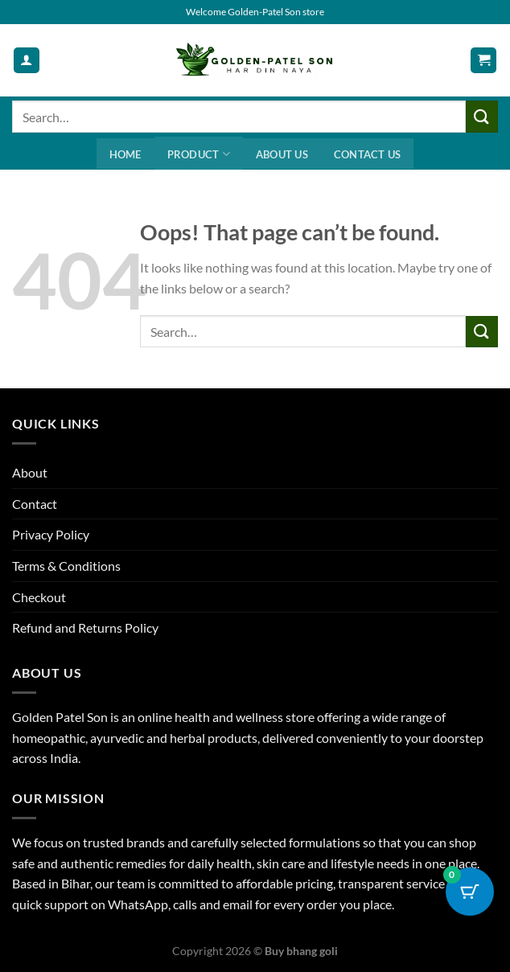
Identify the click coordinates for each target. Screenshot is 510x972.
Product (198, 154)
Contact (34, 503)
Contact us (367, 154)
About (29, 472)
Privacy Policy (50, 534)
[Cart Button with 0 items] (470, 891)
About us (282, 154)
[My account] (26, 60)
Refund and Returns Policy (85, 627)
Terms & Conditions (66, 565)
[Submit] (482, 116)
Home (125, 154)
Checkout (39, 597)
